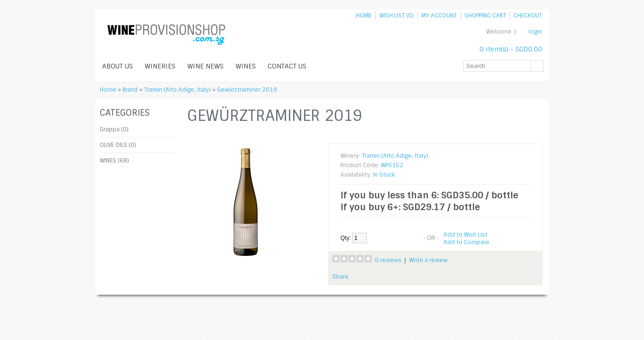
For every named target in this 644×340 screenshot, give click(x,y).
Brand (130, 90)
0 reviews (388, 260)
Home (364, 15)
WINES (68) (114, 160)
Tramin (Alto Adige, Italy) (177, 90)
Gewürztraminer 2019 (247, 90)
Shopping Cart (485, 15)
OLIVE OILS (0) (118, 145)
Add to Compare (466, 242)
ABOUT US (117, 66)
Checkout (527, 15)
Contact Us (287, 66)
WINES (245, 66)
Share (340, 276)
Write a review (428, 260)
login (535, 31)
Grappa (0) (114, 129)
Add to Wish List (465, 234)
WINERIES (160, 66)
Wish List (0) (396, 15)
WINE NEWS (205, 66)
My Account (439, 15)
